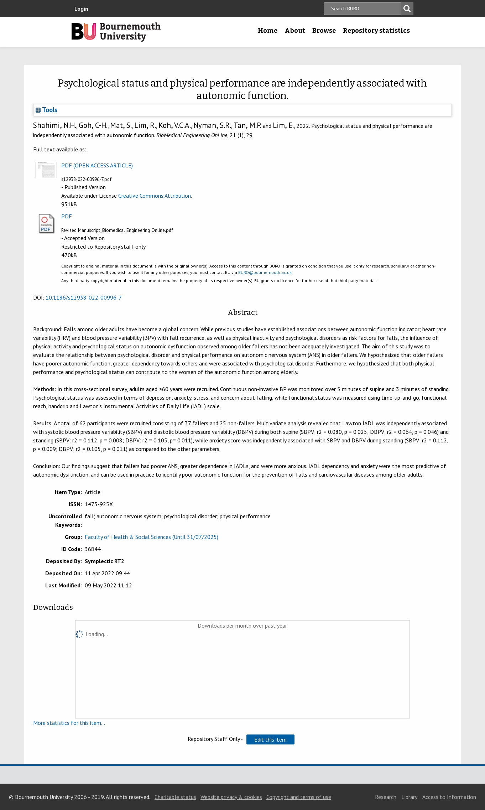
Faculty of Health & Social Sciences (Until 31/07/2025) (151, 536)
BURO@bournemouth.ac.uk (265, 272)
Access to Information (449, 796)
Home (267, 31)
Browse (324, 31)
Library (409, 796)
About (295, 31)
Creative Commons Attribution (154, 195)
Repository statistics (376, 31)
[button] (270, 739)
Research (385, 796)
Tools (46, 109)
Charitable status (175, 796)
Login (81, 8)
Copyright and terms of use (298, 796)
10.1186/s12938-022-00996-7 (84, 297)
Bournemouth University (116, 32)
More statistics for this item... (69, 722)
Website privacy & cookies (231, 796)
